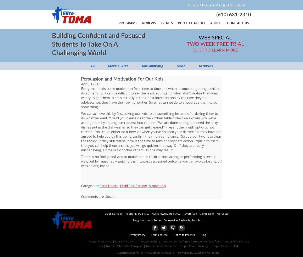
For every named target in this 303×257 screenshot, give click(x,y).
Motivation (157, 186)
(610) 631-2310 (233, 14)
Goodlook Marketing (206, 253)
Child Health (109, 186)
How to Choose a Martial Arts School (216, 5)
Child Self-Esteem (133, 186)
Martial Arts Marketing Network (155, 253)
